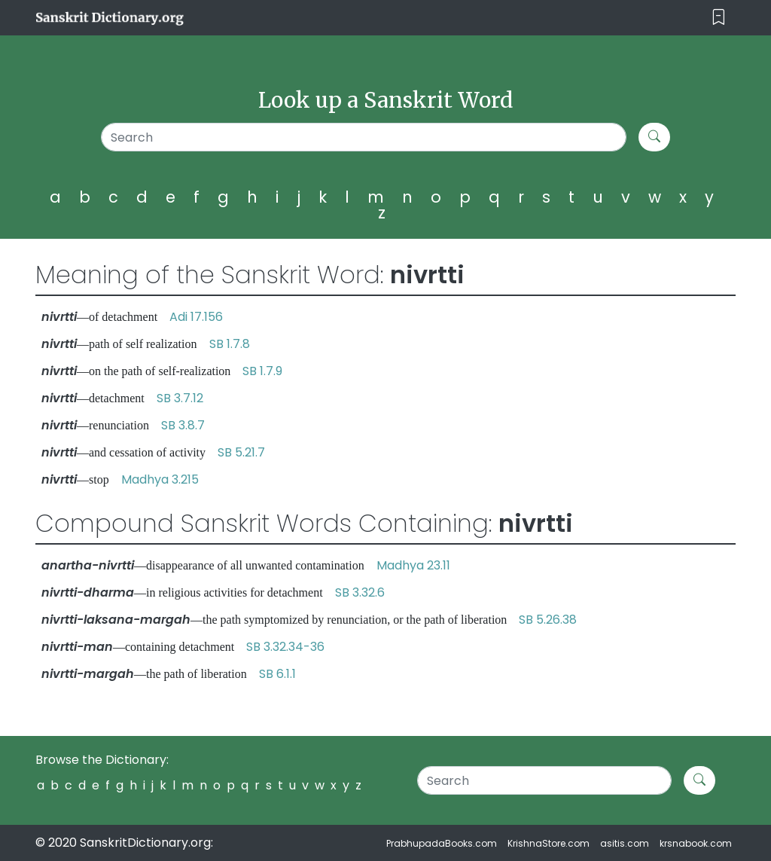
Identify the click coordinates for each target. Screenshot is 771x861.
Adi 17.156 (196, 316)
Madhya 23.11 (413, 565)
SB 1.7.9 (262, 371)
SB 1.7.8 (229, 344)
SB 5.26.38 (548, 619)
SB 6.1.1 (277, 673)
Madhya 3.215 (160, 479)
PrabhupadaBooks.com (441, 843)
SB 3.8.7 (183, 425)
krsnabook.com (696, 843)
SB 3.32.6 (360, 592)
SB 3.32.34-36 (285, 646)
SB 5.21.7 (241, 452)
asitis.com (624, 843)
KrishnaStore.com (548, 843)
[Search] (363, 137)
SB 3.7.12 (180, 398)
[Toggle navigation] (719, 18)
